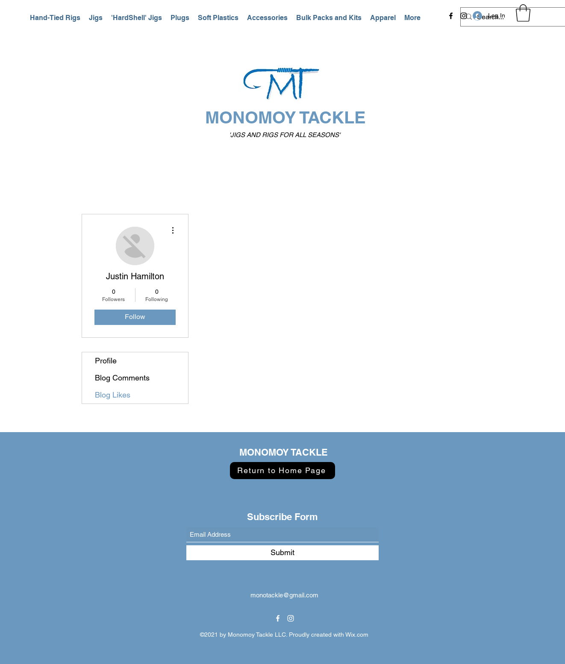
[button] (55, 18)
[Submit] (282, 552)
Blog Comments (122, 377)
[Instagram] (463, 16)
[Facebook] (451, 16)
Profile (106, 360)
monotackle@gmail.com (284, 595)
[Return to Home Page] (282, 470)
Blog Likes (112, 394)
